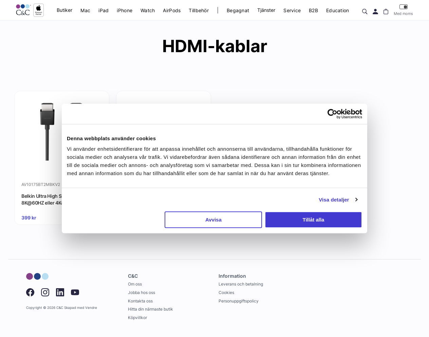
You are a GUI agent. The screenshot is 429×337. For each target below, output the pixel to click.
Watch (148, 10)
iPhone (124, 10)
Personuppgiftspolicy (239, 300)
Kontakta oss (140, 300)
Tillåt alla (313, 220)
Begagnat (238, 10)
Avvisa (213, 220)
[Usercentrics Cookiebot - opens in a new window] (332, 114)
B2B (313, 10)
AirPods (172, 10)
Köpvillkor (137, 317)
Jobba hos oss (141, 292)
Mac (85, 10)
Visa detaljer (334, 200)
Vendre (91, 308)
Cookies (226, 292)
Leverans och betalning (241, 284)
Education (337, 10)
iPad (103, 10)
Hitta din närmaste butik (150, 309)
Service (292, 10)
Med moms (403, 10)
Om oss (135, 284)
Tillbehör (199, 10)
